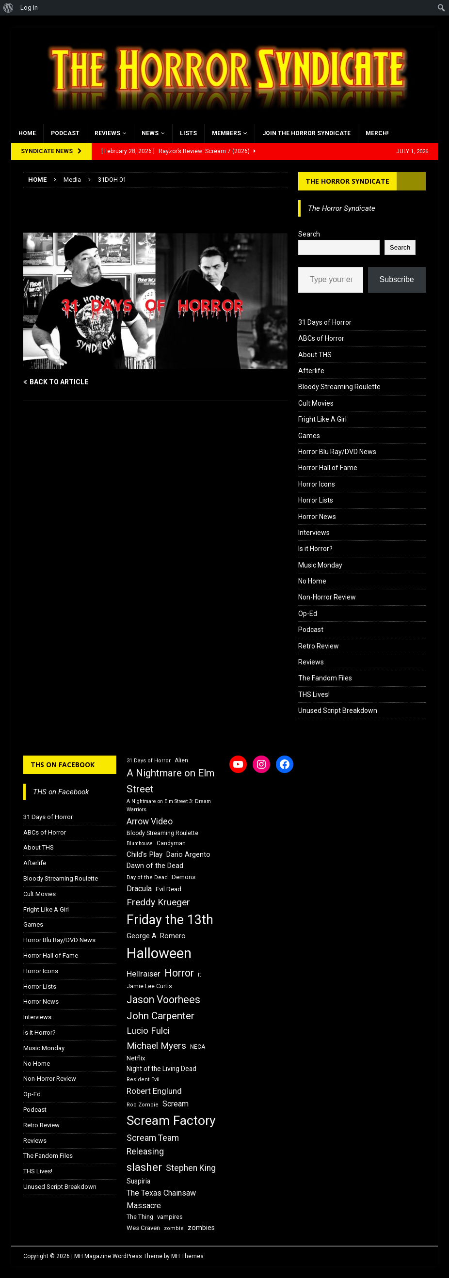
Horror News (317, 517)
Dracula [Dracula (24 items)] (139, 888)
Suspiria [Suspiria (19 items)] (138, 1181)
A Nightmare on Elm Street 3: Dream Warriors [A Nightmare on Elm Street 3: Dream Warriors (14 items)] (169, 805)
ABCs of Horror (321, 338)
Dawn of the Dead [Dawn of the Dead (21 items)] (155, 865)
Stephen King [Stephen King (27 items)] (191, 1168)
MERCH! (377, 133)
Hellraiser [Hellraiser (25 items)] (143, 973)
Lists (188, 133)
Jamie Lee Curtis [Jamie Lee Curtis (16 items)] (149, 986)
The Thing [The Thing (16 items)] (140, 1217)
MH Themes (187, 1256)
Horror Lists (315, 500)
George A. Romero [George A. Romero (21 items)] (156, 935)
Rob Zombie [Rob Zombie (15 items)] (143, 1105)
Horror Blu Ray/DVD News (337, 452)
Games (309, 436)
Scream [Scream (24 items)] (175, 1103)
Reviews (107, 133)
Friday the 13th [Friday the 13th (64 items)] (170, 920)
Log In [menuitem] (29, 7)
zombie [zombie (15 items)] (174, 1228)
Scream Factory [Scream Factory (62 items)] (171, 1120)
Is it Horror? (315, 548)
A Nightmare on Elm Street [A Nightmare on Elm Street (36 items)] (170, 781)
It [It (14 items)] (199, 975)
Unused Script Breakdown (337, 710)
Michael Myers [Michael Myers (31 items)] (156, 1045)
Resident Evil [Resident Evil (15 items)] (143, 1079)
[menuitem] (8, 8)
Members (226, 133)
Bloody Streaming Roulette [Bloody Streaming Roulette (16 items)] (162, 833)
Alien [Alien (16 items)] (181, 760)
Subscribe (397, 279)
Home (27, 133)
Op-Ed (307, 613)
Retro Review (318, 646)
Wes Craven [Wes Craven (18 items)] (143, 1227)
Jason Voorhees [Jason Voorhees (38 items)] (163, 1000)
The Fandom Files (325, 678)
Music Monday (320, 565)
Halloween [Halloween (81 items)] (159, 953)
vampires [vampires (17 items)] (170, 1216)
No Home (312, 581)
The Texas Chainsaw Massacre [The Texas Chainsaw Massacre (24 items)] (161, 1199)
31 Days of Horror (325, 322)
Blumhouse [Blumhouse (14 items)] (140, 843)
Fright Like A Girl (322, 419)
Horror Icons (316, 484)
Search (309, 234)
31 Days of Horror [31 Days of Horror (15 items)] (149, 760)
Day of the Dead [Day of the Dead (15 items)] (147, 877)
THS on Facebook (63, 764)
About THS (315, 355)
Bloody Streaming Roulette (339, 387)
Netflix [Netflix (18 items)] (136, 1058)
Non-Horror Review (327, 597)
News (150, 133)
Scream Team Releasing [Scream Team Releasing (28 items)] (153, 1145)
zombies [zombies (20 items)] (201, 1227)
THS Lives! (314, 694)
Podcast (65, 133)
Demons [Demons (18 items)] (183, 877)
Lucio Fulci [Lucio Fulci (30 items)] (148, 1031)
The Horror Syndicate (347, 181)
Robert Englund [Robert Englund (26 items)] (154, 1091)
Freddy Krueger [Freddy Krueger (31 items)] (158, 902)
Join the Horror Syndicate (306, 133)
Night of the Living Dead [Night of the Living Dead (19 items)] (161, 1069)
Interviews (314, 532)
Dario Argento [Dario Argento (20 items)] (188, 854)
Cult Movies (316, 403)
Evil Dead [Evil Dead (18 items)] (168, 889)
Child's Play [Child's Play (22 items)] (144, 854)
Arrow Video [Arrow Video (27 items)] (150, 821)
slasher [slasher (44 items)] (144, 1167)
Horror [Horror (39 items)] (179, 973)
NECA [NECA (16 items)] (197, 1046)
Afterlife (311, 371)
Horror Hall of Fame (327, 468)
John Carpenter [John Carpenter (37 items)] (160, 1016)
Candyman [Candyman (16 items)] (171, 843)
